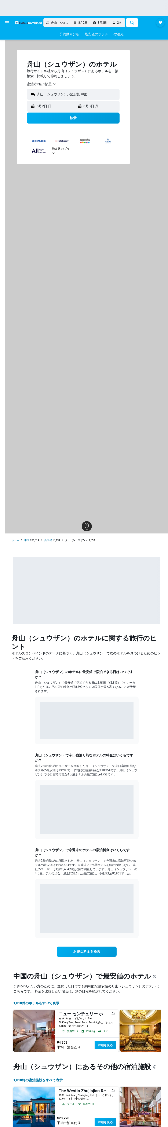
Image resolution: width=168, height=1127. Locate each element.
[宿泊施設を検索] (7, 44)
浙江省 (57, 540)
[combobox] (51, 84)
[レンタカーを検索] (7, 53)
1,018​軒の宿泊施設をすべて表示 (47, 1097)
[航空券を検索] (7, 35)
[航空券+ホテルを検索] (7, 62)
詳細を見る (114, 1053)
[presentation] (33, 985)
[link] (91, 952)
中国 (36, 540)
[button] (7, 22)
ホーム (25, 540)
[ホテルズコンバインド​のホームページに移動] (28, 22)
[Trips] (7, 83)
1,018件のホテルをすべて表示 (46, 1012)
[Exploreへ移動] (7, 71)
